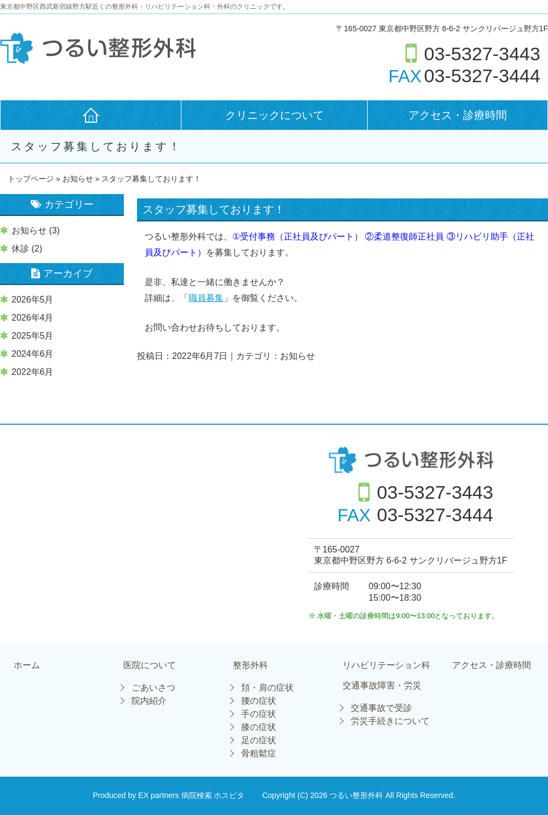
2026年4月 (33, 317)
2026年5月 (33, 299)
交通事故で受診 (381, 708)
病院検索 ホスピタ (213, 795)
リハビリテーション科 (386, 665)
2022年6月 (33, 372)
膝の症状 (258, 727)
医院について (149, 665)
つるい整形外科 (357, 795)
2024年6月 (33, 353)
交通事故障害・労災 (381, 685)
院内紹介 (149, 700)
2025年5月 (33, 335)
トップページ (31, 178)
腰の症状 (258, 700)
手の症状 (258, 714)
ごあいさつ (153, 687)
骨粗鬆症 (258, 753)
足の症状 (258, 740)
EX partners (158, 795)
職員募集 (206, 298)
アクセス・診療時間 (457, 115)
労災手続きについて (390, 721)
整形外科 (250, 665)
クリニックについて (274, 115)
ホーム (27, 665)
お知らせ (77, 178)
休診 (20, 248)
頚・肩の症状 (267, 687)
